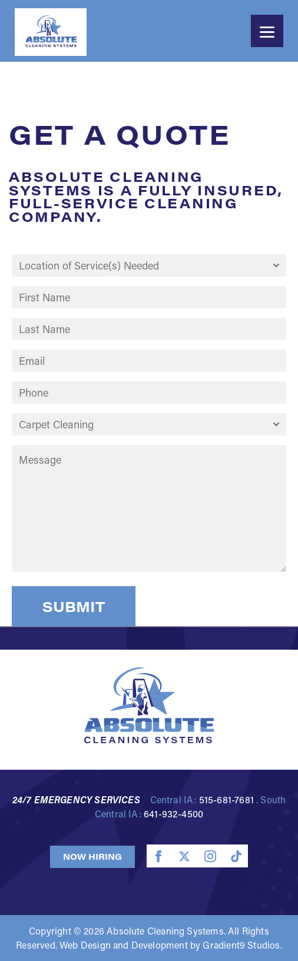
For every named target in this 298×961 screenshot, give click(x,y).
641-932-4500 (173, 813)
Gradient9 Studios (241, 945)
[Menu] (267, 31)
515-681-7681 (226, 799)
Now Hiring (92, 856)
